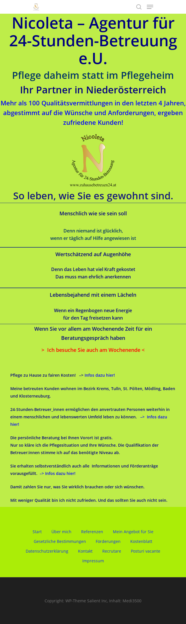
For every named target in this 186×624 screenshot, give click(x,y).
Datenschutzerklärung (47, 551)
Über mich (61, 531)
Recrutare (111, 551)
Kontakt (85, 551)
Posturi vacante (145, 551)
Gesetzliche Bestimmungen (60, 541)
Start (37, 531)
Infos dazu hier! (100, 375)
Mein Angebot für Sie (133, 531)
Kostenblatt (141, 541)
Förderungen (108, 541)
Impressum (93, 560)
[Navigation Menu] (150, 7)
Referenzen (92, 531)
